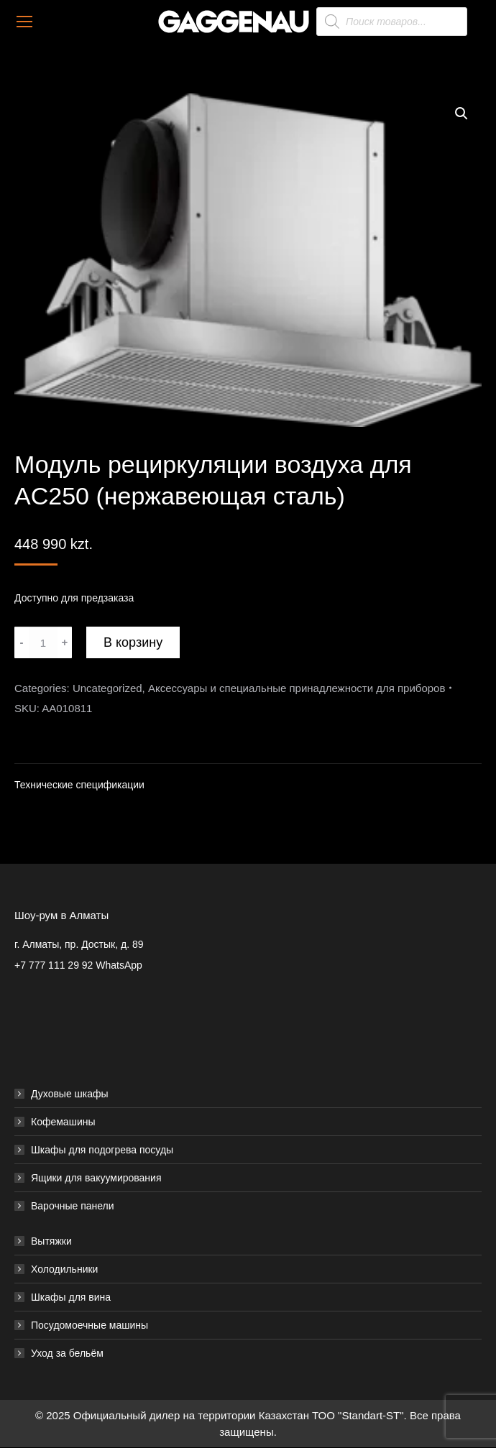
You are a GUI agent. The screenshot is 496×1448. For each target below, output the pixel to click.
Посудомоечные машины (89, 1325)
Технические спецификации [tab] (79, 784)
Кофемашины (63, 1121)
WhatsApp (119, 965)
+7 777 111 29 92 (53, 965)
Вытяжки (51, 1241)
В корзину (133, 642)
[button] (461, 113)
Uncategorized (107, 688)
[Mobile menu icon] (24, 21)
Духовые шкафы (70, 1093)
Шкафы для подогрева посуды (102, 1150)
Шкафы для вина (71, 1297)
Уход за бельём (67, 1353)
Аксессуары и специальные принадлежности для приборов (296, 688)
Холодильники (64, 1269)
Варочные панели (72, 1206)
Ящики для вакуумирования (96, 1178)
